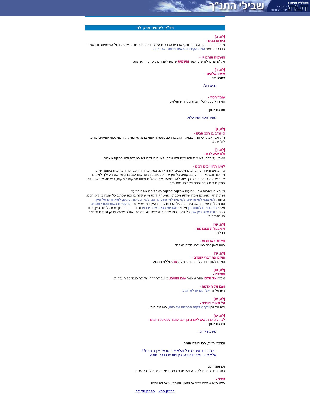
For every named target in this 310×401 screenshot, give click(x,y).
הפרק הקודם (145, 391)
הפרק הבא (166, 391)
